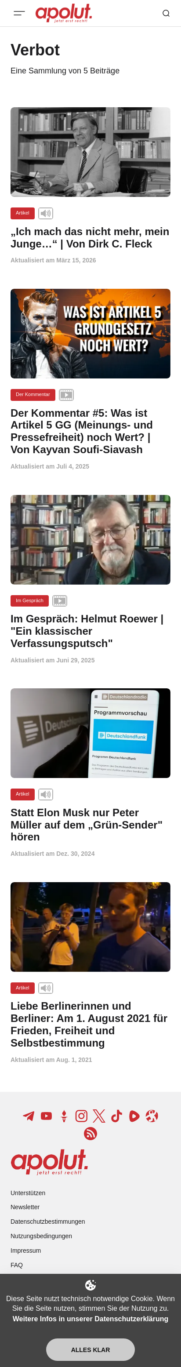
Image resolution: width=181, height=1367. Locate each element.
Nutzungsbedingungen (41, 1236)
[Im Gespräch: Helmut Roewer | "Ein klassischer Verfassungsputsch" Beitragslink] (90, 631)
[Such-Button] (166, 13)
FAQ (17, 1265)
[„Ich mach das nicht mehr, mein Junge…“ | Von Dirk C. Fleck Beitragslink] (90, 237)
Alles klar (90, 1349)
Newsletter (25, 1207)
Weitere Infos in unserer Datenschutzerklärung (90, 1319)
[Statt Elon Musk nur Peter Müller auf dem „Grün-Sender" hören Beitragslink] (90, 825)
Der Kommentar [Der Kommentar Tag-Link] (33, 394)
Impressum (26, 1250)
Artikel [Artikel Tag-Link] (22, 212)
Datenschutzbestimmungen (48, 1221)
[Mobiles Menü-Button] (19, 13)
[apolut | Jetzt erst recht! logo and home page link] (49, 1162)
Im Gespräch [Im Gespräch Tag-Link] (29, 600)
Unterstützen (28, 1192)
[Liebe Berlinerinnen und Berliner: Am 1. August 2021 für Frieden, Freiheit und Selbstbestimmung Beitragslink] (90, 1024)
